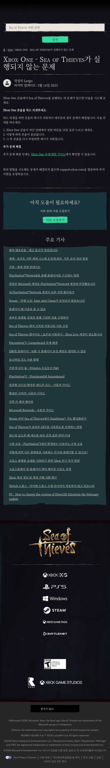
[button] (55, 708)
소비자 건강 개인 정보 (55, 761)
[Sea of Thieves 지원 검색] (55, 27)
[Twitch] (43, 647)
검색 (55, 39)
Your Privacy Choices (24, 757)
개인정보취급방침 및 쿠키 (66, 757)
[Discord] (66, 647)
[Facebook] (27, 647)
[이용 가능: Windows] (55, 599)
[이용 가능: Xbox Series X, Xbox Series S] (55, 575)
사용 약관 (45, 757)
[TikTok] (74, 648)
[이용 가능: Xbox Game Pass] (55, 622)
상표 (98, 757)
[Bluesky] (82, 648)
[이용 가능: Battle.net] (55, 634)
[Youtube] (54, 647)
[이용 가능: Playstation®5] (55, 587)
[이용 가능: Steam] (55, 610)
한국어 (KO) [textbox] (47, 708)
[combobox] (55, 27)
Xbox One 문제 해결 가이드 (48, 154)
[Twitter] (34, 647)
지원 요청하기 (55, 220)
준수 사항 (88, 757)
